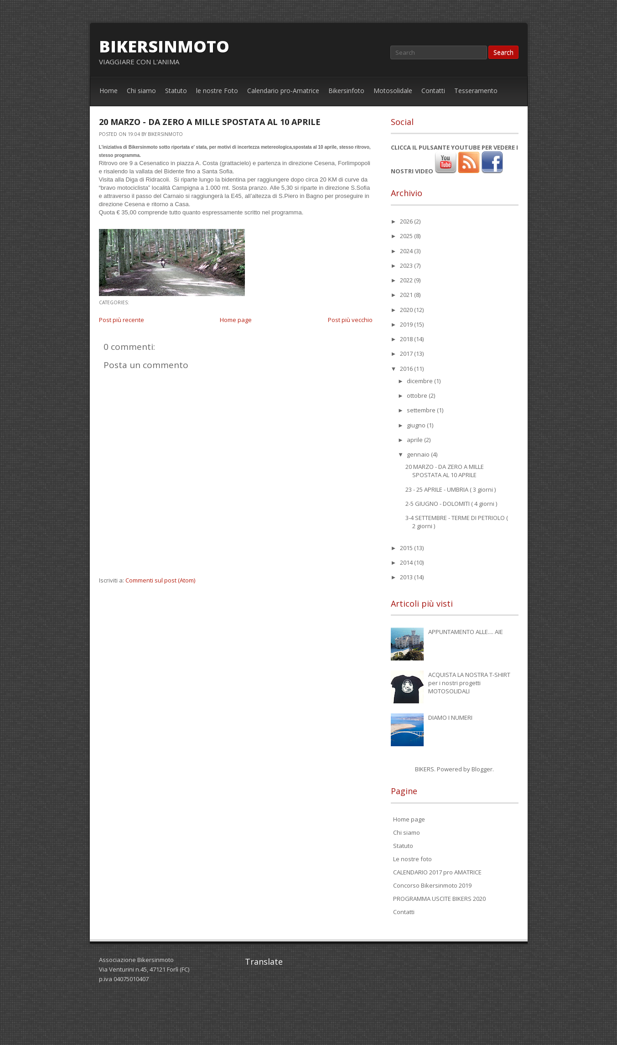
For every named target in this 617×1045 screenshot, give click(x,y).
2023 (407, 265)
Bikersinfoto (346, 90)
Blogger (482, 769)
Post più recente (121, 320)
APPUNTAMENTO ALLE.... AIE (465, 632)
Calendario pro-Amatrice (283, 90)
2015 (407, 548)
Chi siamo (141, 90)
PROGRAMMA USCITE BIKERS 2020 (439, 898)
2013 (407, 577)
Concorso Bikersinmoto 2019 (432, 885)
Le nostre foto (412, 859)
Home (108, 90)
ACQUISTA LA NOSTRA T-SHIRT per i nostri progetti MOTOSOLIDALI (469, 683)
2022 (407, 280)
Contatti (433, 90)
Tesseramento (476, 90)
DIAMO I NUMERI (450, 717)
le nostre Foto (217, 90)
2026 (407, 221)
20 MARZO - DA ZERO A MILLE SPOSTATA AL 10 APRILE (210, 121)
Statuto (176, 90)
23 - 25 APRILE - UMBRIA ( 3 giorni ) (450, 489)
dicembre (420, 381)
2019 (407, 324)
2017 (407, 353)
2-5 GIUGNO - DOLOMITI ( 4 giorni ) (451, 503)
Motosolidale (392, 90)
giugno (417, 425)
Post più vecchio (350, 320)
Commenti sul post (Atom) (160, 580)
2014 (407, 562)
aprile (415, 440)
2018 (407, 339)
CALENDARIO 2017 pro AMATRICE (437, 872)
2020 (407, 310)
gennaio (419, 454)
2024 (407, 251)
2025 (407, 236)
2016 (407, 368)
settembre (422, 410)
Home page (236, 320)
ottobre (418, 395)
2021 (407, 295)
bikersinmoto (164, 46)
